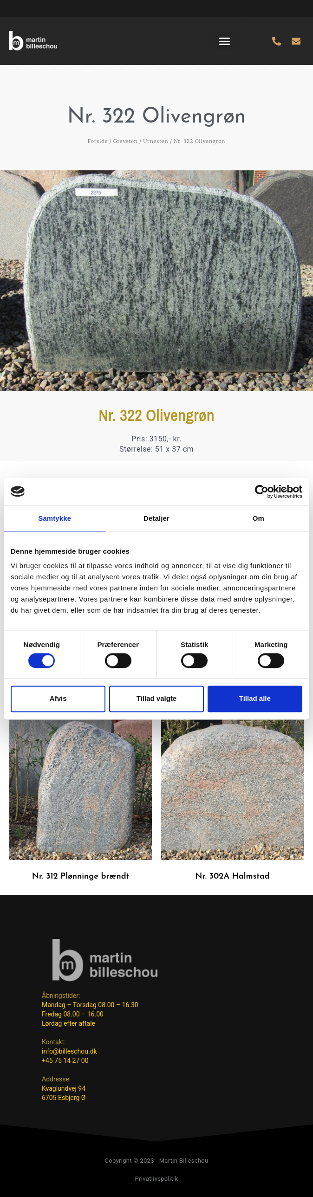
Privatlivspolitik (156, 1178)
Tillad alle (255, 699)
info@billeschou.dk (69, 1051)
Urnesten (155, 141)
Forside (98, 141)
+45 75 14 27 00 (65, 1060)
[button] (224, 41)
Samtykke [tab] (54, 518)
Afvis (58, 699)
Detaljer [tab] (156, 518)
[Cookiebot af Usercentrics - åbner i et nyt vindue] (261, 491)
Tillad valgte (156, 699)
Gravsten (125, 141)
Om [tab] (258, 518)
